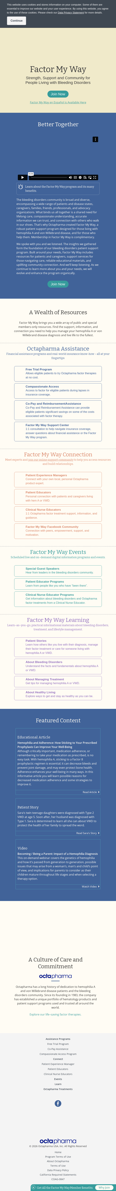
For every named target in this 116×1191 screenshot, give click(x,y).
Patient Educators (58, 1069)
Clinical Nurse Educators (58, 1074)
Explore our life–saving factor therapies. (55, 1014)
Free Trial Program (58, 1044)
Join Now (58, 94)
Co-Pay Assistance (58, 1049)
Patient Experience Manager (58, 1064)
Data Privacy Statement (71, 12)
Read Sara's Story (86, 833)
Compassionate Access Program (58, 1054)
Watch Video (89, 886)
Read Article (90, 792)
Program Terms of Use (58, 1156)
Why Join (104, 1187)
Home (58, 1152)
